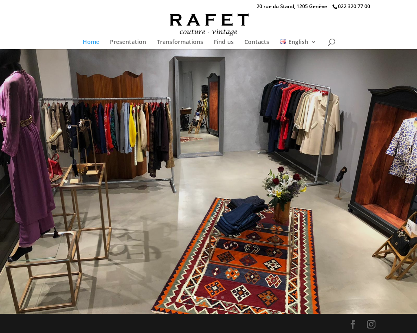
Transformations (180, 42)
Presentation (128, 42)
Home (91, 42)
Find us (224, 42)
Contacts (256, 42)
